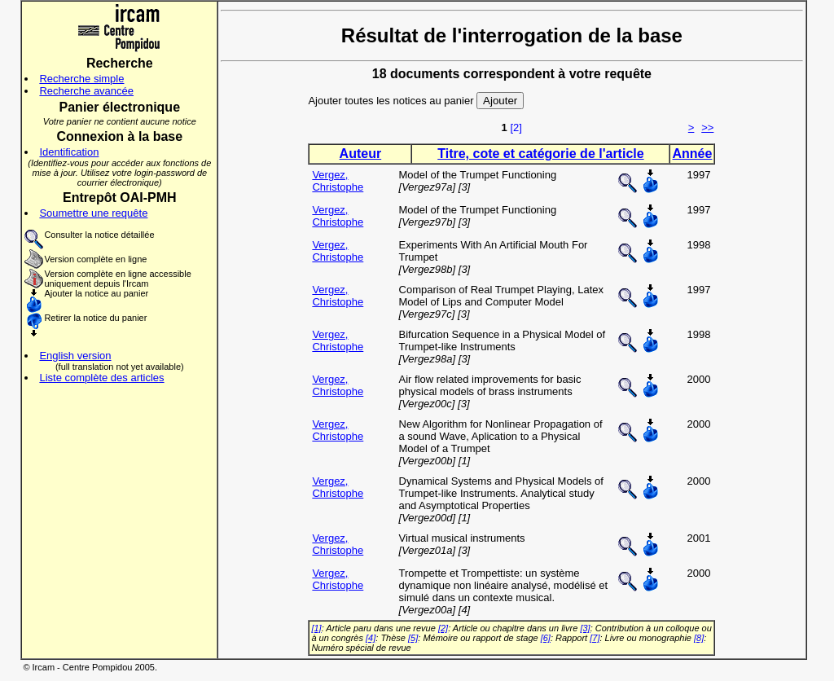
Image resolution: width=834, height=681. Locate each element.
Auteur (361, 153)
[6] (546, 638)
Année (692, 153)
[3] (585, 628)
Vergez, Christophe (337, 181)
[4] (370, 638)
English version (75, 355)
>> (707, 127)
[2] (515, 127)
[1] (316, 628)
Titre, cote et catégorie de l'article (540, 153)
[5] (413, 638)
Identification (69, 152)
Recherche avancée (86, 91)
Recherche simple (81, 78)
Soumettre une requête (93, 213)
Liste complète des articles (101, 377)
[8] (699, 638)
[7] (594, 638)
